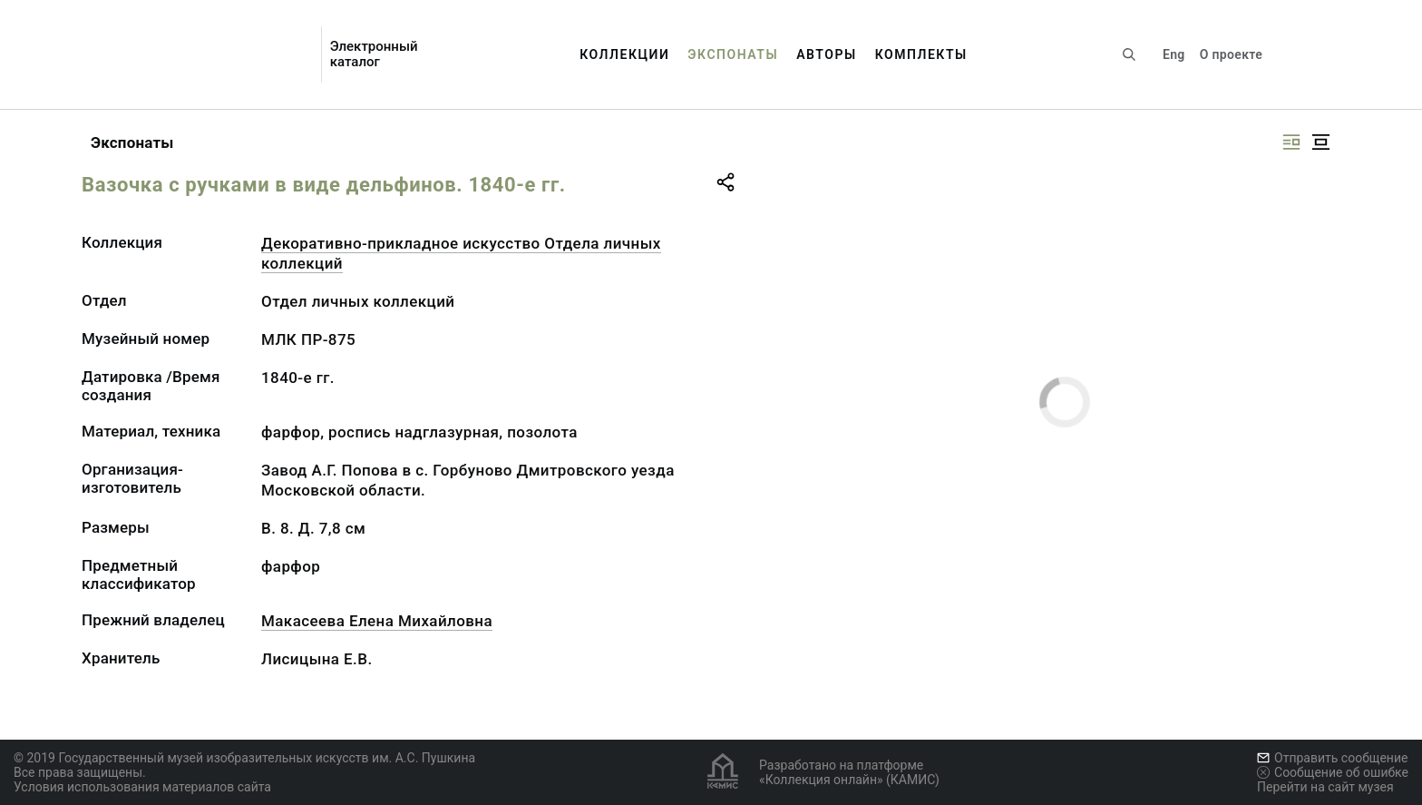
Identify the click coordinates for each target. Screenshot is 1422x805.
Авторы (826, 54)
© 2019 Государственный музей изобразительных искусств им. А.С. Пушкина (244, 758)
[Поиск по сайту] (1129, 54)
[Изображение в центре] (1320, 142)
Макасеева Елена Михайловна (376, 621)
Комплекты (921, 54)
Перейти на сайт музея (1325, 787)
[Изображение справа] (1291, 142)
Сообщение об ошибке (1332, 772)
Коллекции (624, 54)
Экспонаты (732, 54)
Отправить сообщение (1332, 758)
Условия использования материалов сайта (142, 787)
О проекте (1231, 54)
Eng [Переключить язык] (1174, 54)
